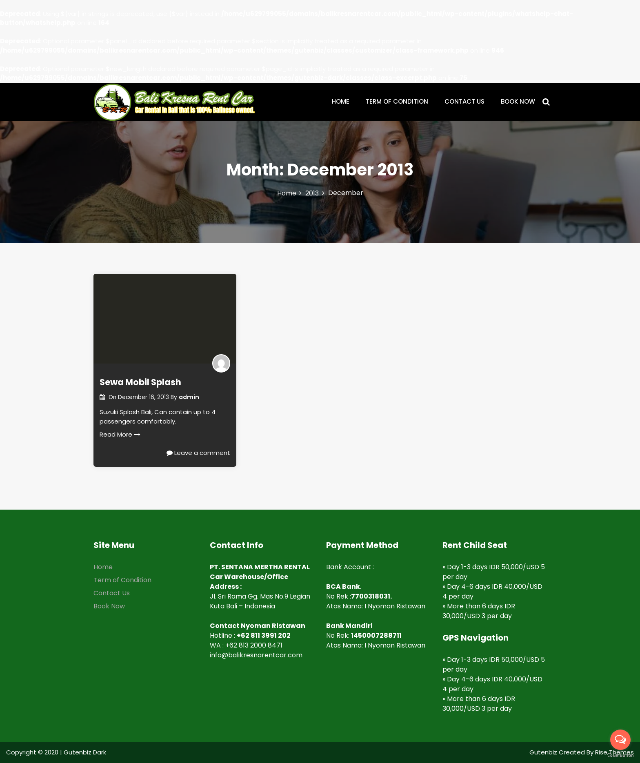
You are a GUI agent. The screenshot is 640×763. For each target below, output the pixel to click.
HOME (340, 101)
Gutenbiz (544, 752)
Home (103, 567)
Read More (120, 434)
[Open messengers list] (620, 740)
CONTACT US (464, 101)
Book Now (109, 606)
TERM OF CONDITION (397, 101)
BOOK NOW (518, 101)
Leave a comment (198, 452)
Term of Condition (122, 580)
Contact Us (111, 593)
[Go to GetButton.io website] (620, 755)
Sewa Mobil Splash (140, 382)
